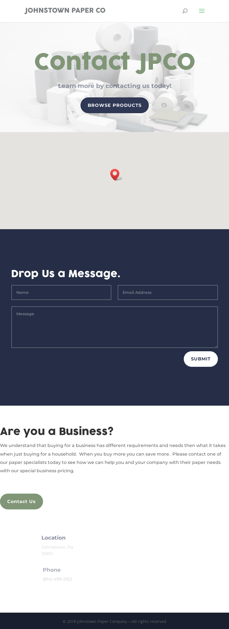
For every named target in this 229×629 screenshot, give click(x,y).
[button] (112, 175)
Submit (201, 359)
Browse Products (114, 105)
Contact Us (21, 501)
